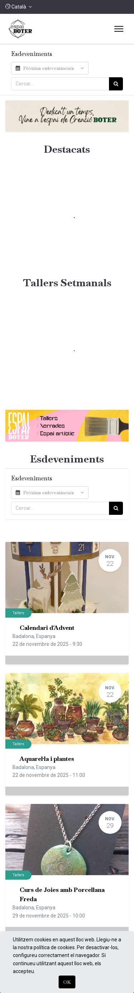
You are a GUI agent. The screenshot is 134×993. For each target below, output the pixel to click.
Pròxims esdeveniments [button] (45, 68)
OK (67, 982)
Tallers (18, 613)
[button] (18, 7)
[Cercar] (116, 83)
